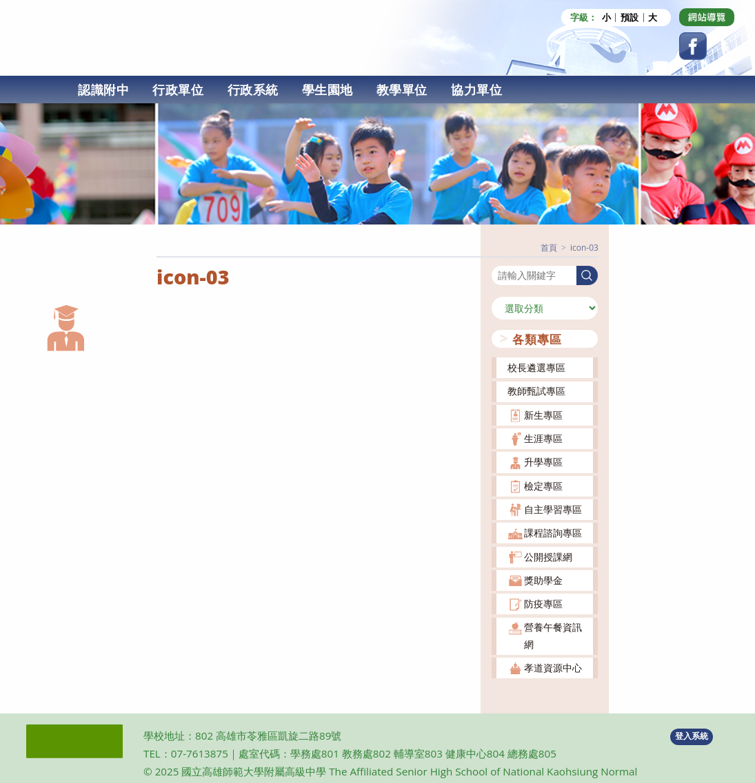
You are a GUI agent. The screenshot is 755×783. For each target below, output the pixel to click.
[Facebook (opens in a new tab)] (693, 46)
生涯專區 (543, 437)
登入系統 (691, 736)
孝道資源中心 (553, 667)
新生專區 (543, 414)
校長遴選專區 (536, 367)
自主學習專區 (553, 508)
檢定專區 (543, 485)
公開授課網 (548, 556)
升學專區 (543, 461)
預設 (629, 17)
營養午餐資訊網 (553, 635)
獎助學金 (543, 579)
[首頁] (549, 247)
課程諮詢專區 (553, 532)
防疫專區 (543, 602)
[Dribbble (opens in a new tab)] (706, 17)
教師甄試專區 (536, 390)
